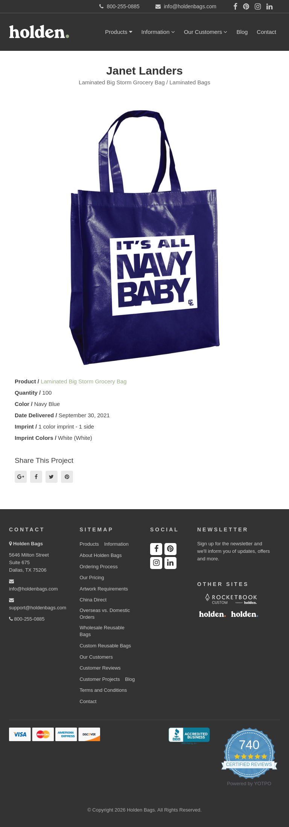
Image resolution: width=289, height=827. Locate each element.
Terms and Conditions (103, 690)
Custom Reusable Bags (105, 645)
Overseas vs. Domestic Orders (105, 613)
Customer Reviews (100, 668)
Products (118, 32)
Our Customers (206, 32)
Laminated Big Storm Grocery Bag (83, 381)
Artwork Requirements (104, 589)
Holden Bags (28, 543)
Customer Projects (100, 679)
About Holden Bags (101, 555)
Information (158, 32)
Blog (242, 32)
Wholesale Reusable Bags (102, 631)
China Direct (93, 600)
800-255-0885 (27, 619)
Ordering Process (99, 566)
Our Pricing (92, 577)
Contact (266, 32)
